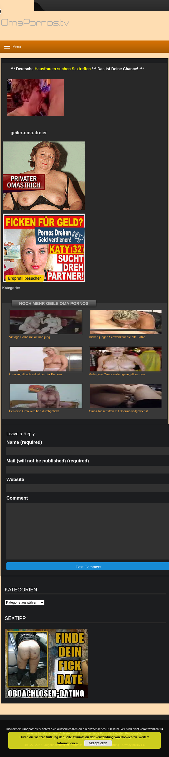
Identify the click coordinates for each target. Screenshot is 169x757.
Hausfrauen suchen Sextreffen (63, 69)
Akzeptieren (98, 743)
